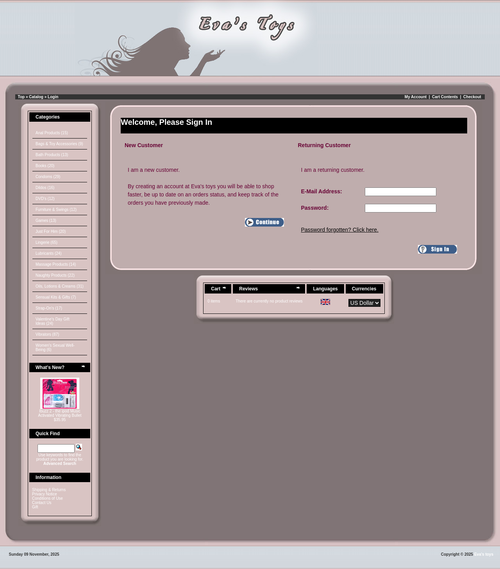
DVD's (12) (45, 198)
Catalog (36, 97)
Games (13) (46, 220)
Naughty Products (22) (55, 275)
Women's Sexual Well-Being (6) (55, 347)
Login (53, 97)
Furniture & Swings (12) (56, 209)
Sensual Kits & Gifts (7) (56, 297)
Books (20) (45, 166)
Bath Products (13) (52, 155)
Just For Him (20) (51, 231)
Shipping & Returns (49, 490)
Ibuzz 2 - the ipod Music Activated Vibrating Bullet (60, 413)
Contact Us (41, 503)
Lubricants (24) (49, 253)
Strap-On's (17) (49, 308)
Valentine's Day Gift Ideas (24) (53, 321)
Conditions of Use (47, 498)
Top (21, 97)
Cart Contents (445, 97)
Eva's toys (483, 554)
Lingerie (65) (46, 242)
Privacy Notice (44, 494)
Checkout (472, 97)
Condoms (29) (48, 177)
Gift (35, 507)
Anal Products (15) (52, 133)
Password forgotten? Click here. (340, 230)
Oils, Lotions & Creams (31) (60, 286)
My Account (416, 97)
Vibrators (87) (47, 334)
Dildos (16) (45, 187)
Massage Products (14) (56, 264)
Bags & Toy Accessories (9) (59, 144)
